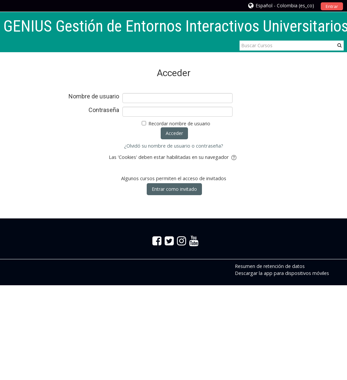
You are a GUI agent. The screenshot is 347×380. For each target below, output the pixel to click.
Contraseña (103, 110)
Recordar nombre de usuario (179, 123)
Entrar (332, 6)
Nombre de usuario (94, 96)
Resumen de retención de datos (270, 266)
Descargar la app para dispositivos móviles (282, 273)
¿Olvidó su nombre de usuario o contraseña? (173, 146)
